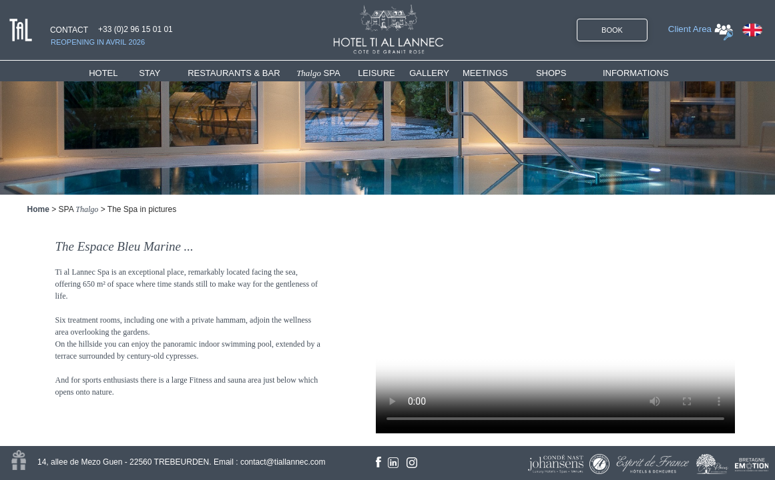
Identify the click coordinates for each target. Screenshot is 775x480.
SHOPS (551, 73)
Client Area (690, 29)
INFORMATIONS (636, 73)
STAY (149, 73)
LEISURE (376, 73)
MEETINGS (485, 73)
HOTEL (106, 73)
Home (38, 209)
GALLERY (429, 73)
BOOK (612, 30)
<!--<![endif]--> (555, 320)
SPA (318, 73)
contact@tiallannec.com (283, 462)
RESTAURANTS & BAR (234, 73)
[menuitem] (114, 73)
